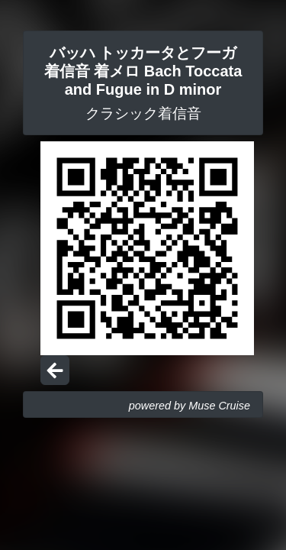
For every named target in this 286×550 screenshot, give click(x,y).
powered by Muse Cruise (189, 406)
